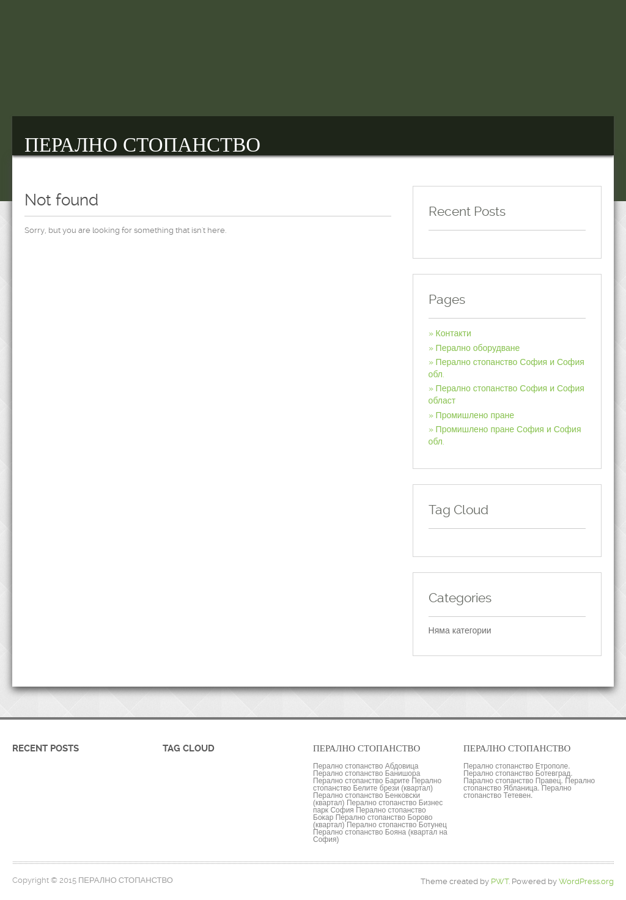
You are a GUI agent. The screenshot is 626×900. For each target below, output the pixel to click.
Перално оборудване (478, 348)
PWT (500, 881)
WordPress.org (586, 881)
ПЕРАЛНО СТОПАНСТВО (142, 145)
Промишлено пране (475, 415)
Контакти (453, 333)
